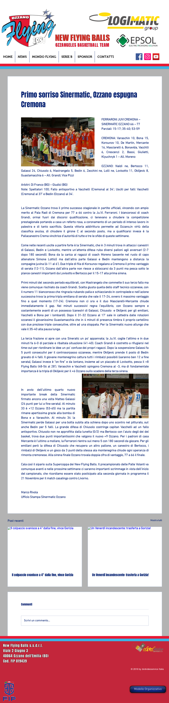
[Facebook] (139, 56)
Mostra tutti (156, 520)
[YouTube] (156, 56)
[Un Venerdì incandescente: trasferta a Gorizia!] (125, 548)
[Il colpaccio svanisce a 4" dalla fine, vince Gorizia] (45, 548)
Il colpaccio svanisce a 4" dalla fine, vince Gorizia (42, 575)
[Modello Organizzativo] (148, 689)
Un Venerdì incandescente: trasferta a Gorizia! (120, 575)
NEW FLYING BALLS (82, 37)
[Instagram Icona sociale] (147, 56)
